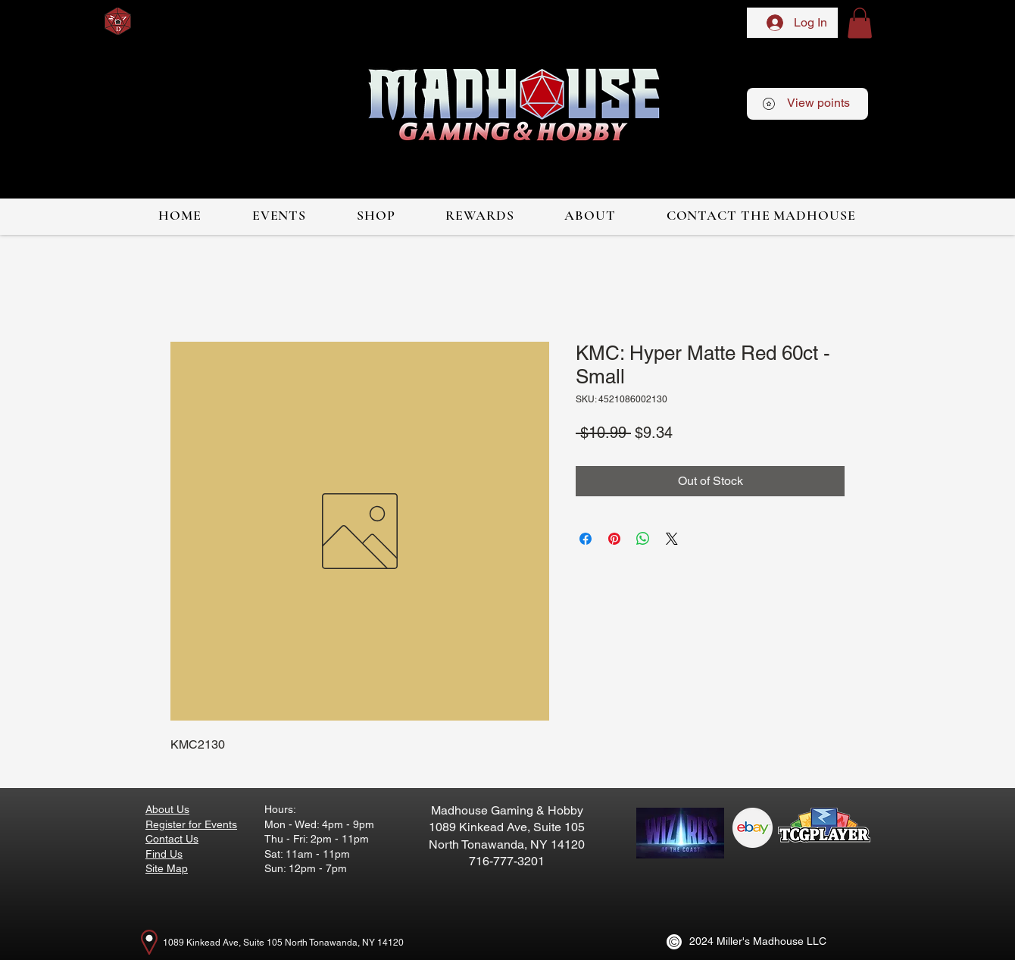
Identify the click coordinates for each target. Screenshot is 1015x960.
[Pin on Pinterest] (614, 539)
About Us (167, 809)
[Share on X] (672, 539)
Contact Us (171, 839)
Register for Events (191, 824)
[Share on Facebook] (585, 539)
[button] (860, 23)
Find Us (164, 854)
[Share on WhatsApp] (643, 539)
